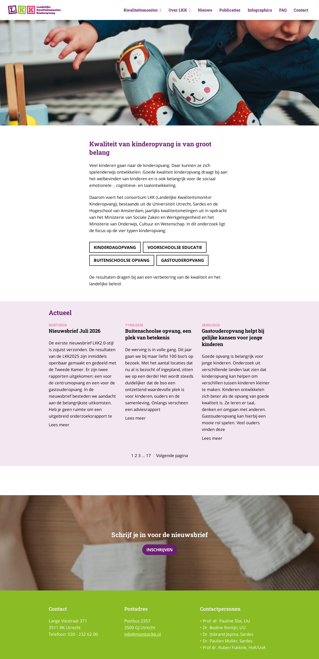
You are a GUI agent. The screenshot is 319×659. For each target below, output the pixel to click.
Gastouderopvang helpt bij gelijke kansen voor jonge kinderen (233, 337)
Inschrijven (159, 549)
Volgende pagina (172, 455)
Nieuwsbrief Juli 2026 (75, 331)
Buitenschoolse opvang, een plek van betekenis (158, 334)
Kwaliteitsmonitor (142, 10)
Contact (301, 10)
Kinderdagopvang (115, 247)
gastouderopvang (182, 260)
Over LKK (180, 10)
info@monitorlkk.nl (142, 634)
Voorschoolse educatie (175, 247)
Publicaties (229, 10)
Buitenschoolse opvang (122, 260)
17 (148, 455)
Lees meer (59, 424)
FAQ (283, 10)
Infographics (260, 10)
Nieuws (205, 10)
